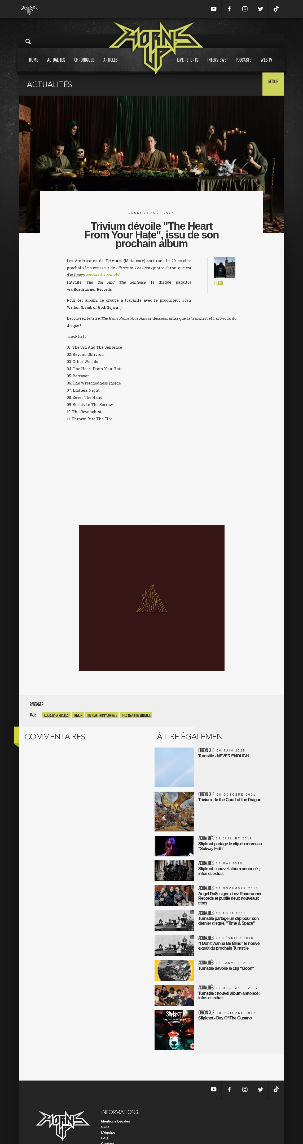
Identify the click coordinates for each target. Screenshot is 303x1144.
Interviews (217, 65)
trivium (78, 715)
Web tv (266, 65)
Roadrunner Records (56, 715)
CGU (105, 1114)
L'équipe (108, 1119)
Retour (271, 84)
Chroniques (84, 65)
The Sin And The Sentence (136, 715)
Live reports (188, 65)
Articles (110, 65)
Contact (107, 1131)
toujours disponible (104, 275)
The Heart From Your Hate (102, 715)
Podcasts (243, 65)
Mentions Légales (115, 1108)
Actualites (56, 65)
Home (33, 65)
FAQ (104, 1125)
